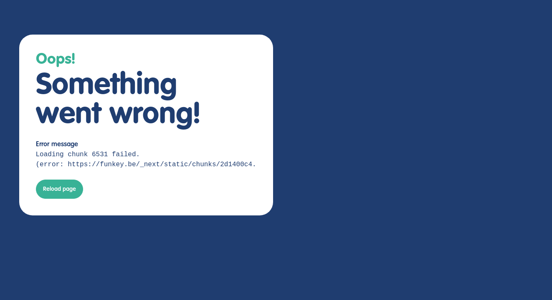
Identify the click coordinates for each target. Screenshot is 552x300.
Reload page (59, 189)
